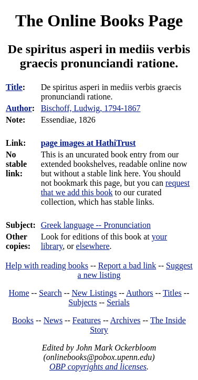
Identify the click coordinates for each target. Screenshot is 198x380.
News (53, 320)
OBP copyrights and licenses (98, 366)
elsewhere (93, 246)
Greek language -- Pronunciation (96, 225)
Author (19, 108)
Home (19, 292)
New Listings (94, 292)
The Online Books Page (99, 20)
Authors (139, 292)
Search (50, 292)
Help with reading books (46, 265)
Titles (172, 292)
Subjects (82, 302)
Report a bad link (127, 265)
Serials (118, 302)
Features (86, 320)
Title (14, 87)
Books (23, 320)
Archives (125, 320)
